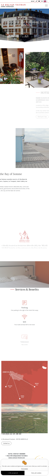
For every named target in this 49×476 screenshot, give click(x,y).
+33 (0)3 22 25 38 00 (11, 435)
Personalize (24, 468)
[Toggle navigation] (46, 6)
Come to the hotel (9, 30)
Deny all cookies (36, 473)
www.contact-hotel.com (16, 458)
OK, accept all (13, 473)
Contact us (6, 443)
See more (24, 37)
